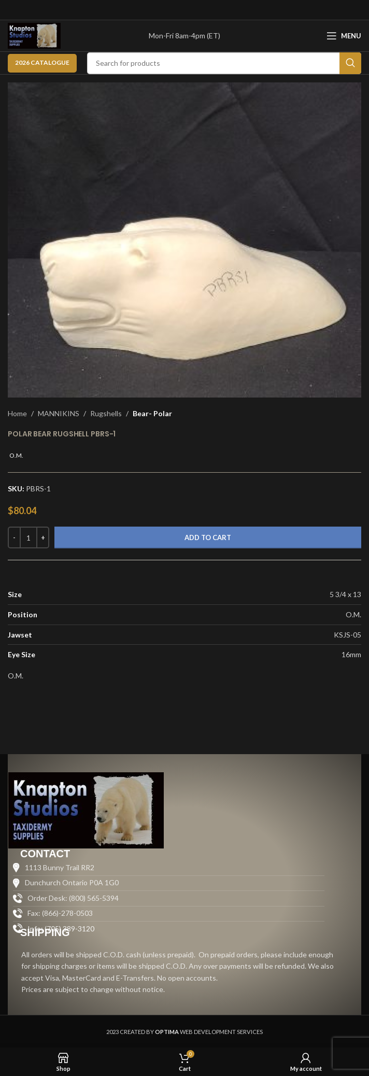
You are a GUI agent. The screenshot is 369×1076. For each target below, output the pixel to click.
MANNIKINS (58, 413)
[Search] (224, 63)
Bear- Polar (152, 413)
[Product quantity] (28, 537)
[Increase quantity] (42, 537)
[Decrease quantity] (14, 537)
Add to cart (207, 537)
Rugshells (106, 413)
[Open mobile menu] (343, 35)
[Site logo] (34, 35)
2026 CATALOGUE (42, 62)
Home (17, 413)
